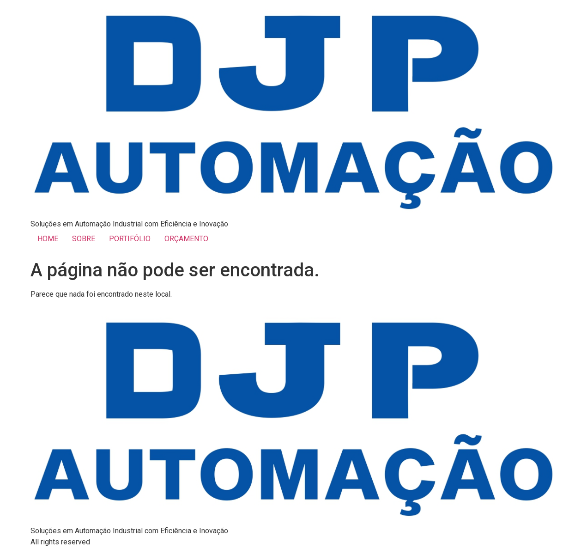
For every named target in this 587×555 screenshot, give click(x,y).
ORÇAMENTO (186, 238)
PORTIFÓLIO (130, 238)
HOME (47, 238)
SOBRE (83, 238)
